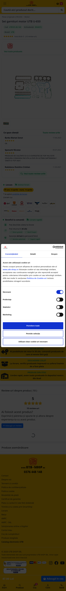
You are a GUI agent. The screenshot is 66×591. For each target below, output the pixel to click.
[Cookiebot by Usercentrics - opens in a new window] (52, 247)
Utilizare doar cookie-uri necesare (32, 342)
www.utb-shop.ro (10, 269)
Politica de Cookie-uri (37, 278)
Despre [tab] (54, 254)
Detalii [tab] (33, 254)
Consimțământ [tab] (11, 254)
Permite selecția (33, 334)
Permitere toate (33, 326)
